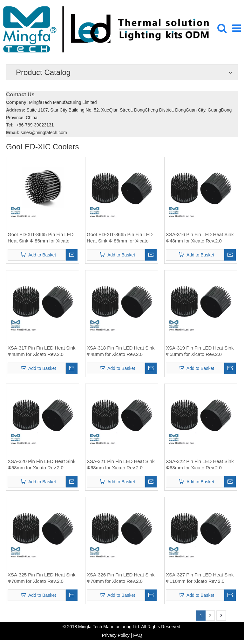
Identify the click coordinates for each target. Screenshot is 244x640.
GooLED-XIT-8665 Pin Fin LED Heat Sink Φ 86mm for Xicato (41, 237)
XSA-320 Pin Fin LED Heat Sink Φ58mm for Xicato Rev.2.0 (41, 464)
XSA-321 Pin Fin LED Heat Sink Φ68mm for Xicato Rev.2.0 (120, 464)
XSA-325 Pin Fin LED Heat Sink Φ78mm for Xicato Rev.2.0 (41, 578)
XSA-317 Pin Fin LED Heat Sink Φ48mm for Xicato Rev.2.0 (41, 351)
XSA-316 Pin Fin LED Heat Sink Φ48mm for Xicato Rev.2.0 (200, 237)
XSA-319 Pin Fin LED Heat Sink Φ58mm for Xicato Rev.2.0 (200, 351)
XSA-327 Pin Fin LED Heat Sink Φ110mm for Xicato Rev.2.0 (200, 578)
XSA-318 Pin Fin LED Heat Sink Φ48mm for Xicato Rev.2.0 (120, 351)
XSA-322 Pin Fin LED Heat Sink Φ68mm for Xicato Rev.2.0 (200, 464)
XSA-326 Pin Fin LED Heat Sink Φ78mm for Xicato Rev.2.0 (120, 578)
